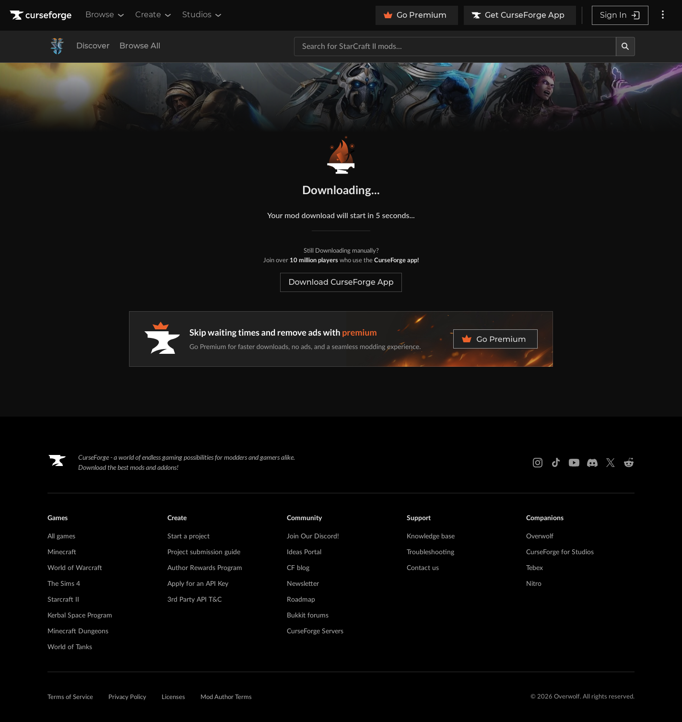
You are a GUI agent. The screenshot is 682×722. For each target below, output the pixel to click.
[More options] (662, 15)
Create (154, 15)
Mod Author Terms (226, 697)
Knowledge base (431, 536)
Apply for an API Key (197, 584)
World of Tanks (69, 647)
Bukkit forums (308, 615)
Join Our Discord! (313, 536)
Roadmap (301, 599)
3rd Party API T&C (194, 599)
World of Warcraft (74, 568)
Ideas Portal (304, 552)
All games (61, 536)
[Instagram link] (537, 462)
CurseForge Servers (315, 631)
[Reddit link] (629, 462)
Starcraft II (63, 599)
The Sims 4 (63, 584)
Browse (105, 15)
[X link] (610, 462)
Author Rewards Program (204, 568)
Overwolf (539, 536)
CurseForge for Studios (560, 552)
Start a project (188, 536)
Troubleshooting (430, 552)
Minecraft (61, 552)
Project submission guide (203, 552)
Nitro (533, 584)
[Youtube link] (574, 462)
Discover (93, 45)
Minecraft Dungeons (77, 631)
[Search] (625, 46)
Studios (202, 15)
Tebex (534, 568)
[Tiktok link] (556, 462)
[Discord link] (592, 462)
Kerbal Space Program (79, 615)
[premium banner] (341, 339)
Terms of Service (70, 697)
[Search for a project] (455, 46)
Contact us (423, 568)
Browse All (139, 45)
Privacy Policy (127, 697)
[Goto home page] (42, 15)
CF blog (298, 568)
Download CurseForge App (340, 282)
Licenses (173, 697)
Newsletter (303, 584)
